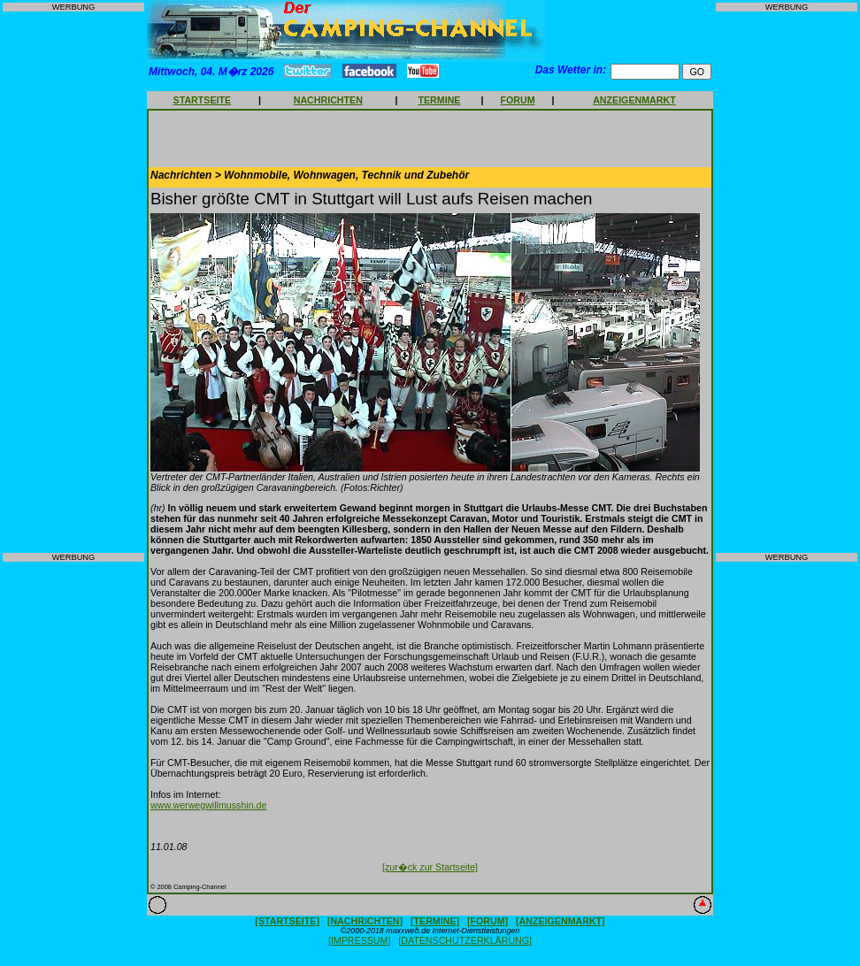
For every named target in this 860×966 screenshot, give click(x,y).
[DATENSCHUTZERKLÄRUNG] (465, 940)
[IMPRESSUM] (359, 940)
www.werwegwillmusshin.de (208, 805)
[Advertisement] (73, 282)
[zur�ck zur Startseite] (430, 867)
